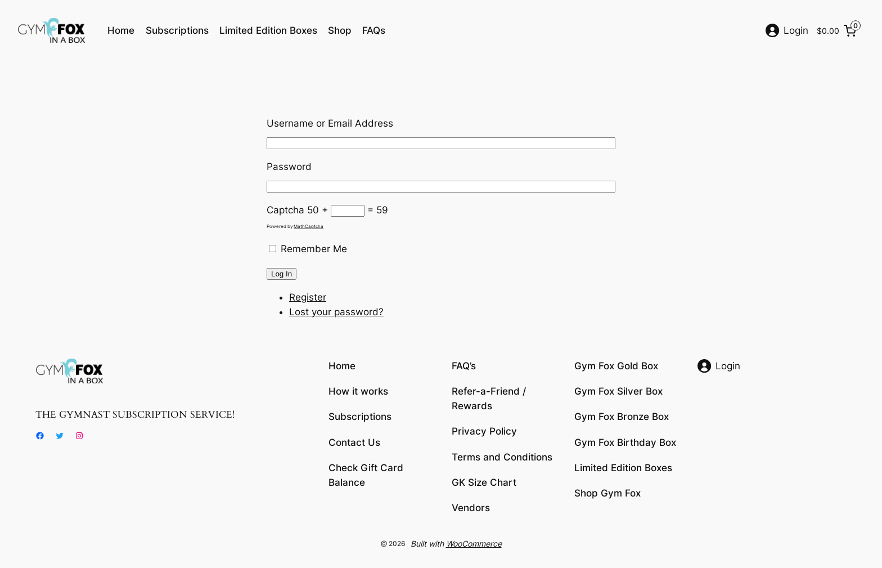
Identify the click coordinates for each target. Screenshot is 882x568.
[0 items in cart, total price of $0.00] (839, 30)
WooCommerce (474, 543)
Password (289, 166)
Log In (281, 274)
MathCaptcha (308, 226)
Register (307, 297)
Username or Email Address (330, 123)
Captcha (285, 210)
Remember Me (314, 248)
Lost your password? (336, 311)
